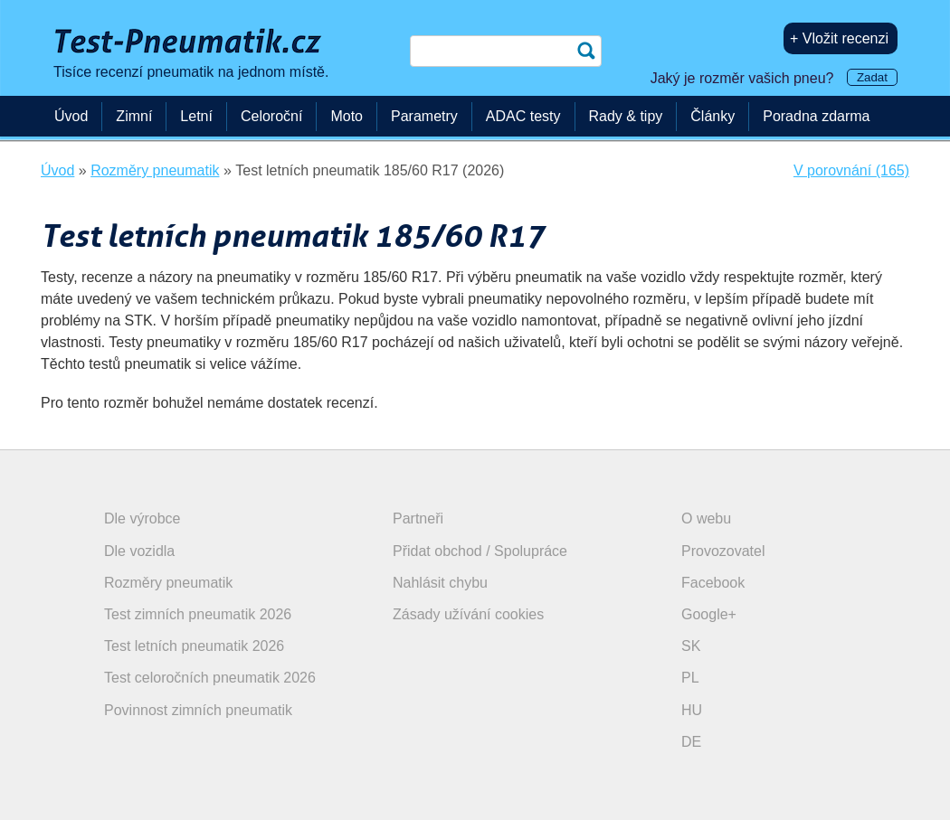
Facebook (713, 582)
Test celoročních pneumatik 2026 (210, 677)
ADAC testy (523, 116)
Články (712, 116)
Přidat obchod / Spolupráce (480, 551)
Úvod (71, 116)
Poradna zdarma (816, 116)
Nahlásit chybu (440, 582)
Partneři (418, 518)
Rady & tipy (626, 116)
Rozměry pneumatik (168, 582)
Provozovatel (723, 551)
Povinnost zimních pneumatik (198, 710)
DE (691, 741)
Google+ (708, 614)
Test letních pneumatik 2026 (194, 646)
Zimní (134, 116)
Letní (196, 116)
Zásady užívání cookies (468, 614)
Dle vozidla (139, 551)
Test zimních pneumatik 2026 (197, 614)
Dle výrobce (142, 518)
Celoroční (271, 116)
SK (690, 646)
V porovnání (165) (851, 170)
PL (690, 677)
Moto (346, 116)
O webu (706, 518)
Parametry (424, 116)
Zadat (872, 77)
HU (691, 710)
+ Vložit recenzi (839, 38)
